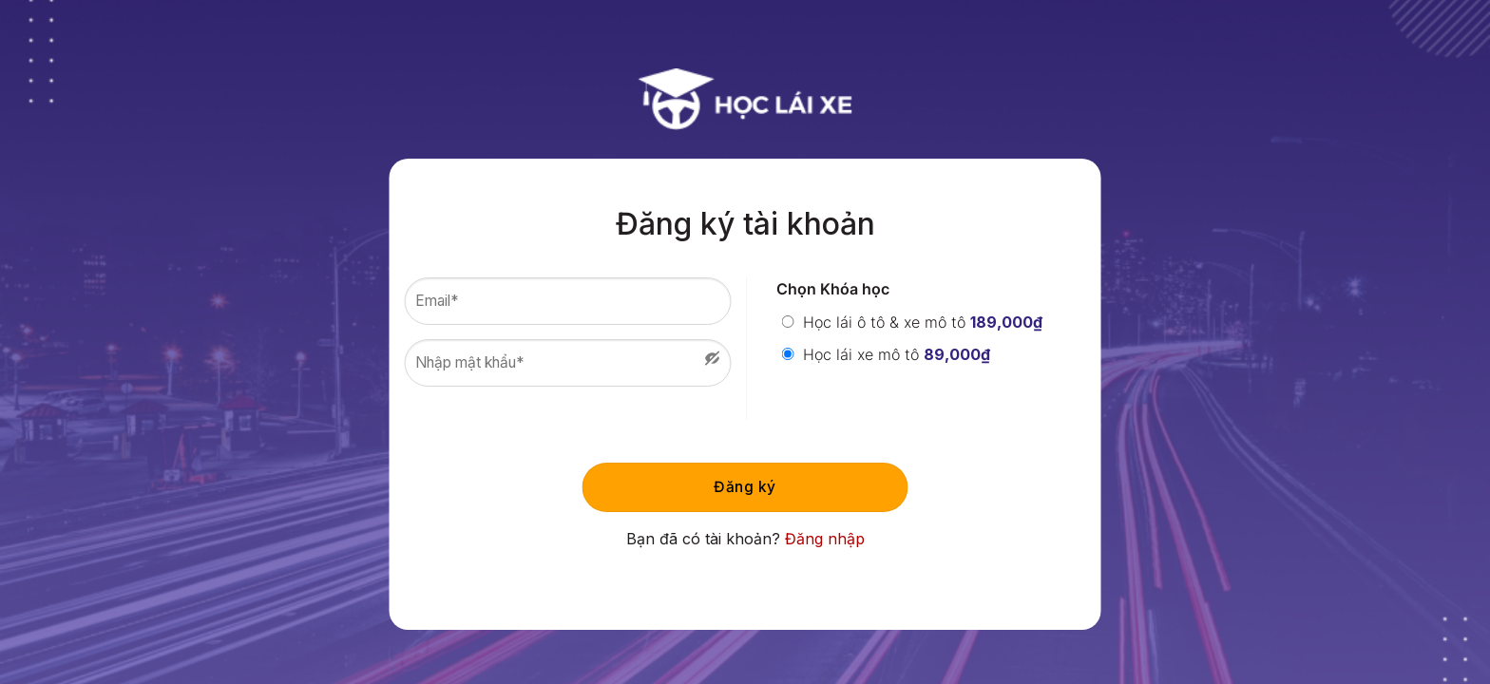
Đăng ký (744, 487)
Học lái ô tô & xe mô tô (911, 322)
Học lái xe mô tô (885, 354)
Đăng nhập (825, 538)
